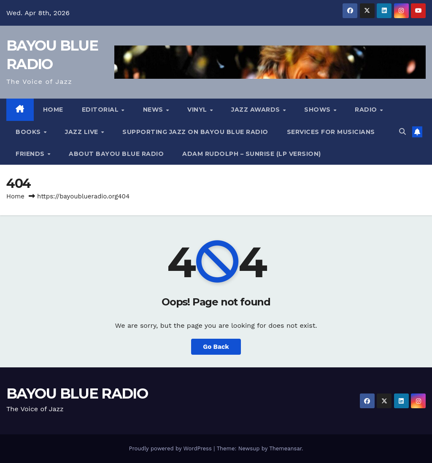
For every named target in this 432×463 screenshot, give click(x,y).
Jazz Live (82, 132)
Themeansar (285, 448)
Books (29, 132)
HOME (53, 109)
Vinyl (198, 109)
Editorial (101, 109)
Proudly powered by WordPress (171, 448)
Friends (31, 154)
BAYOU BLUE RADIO (77, 393)
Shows (318, 109)
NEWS (154, 109)
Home (15, 196)
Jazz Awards (256, 109)
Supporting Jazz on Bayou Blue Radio (195, 132)
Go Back (216, 347)
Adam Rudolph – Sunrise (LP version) (251, 154)
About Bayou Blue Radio (116, 154)
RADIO (367, 109)
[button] (402, 132)
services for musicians (331, 132)
